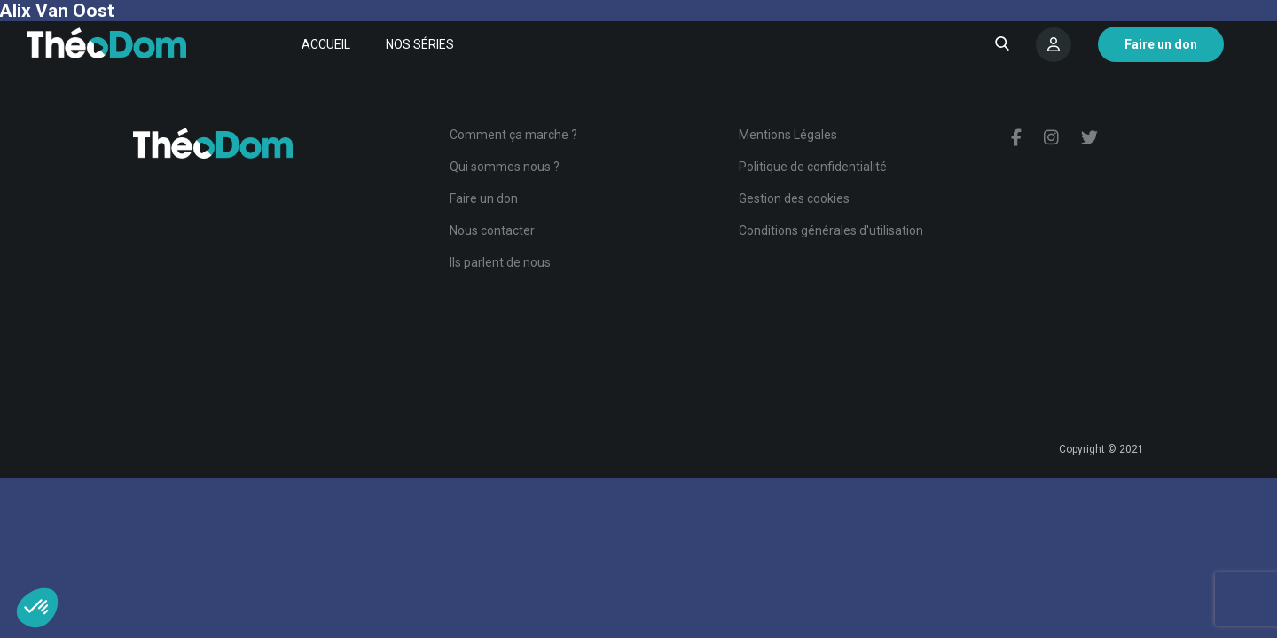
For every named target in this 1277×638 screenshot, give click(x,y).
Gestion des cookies (794, 198)
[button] (37, 608)
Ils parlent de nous (500, 262)
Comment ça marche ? (513, 135)
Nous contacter (492, 230)
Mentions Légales (788, 135)
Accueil (326, 44)
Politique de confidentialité (813, 167)
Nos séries (420, 44)
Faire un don (484, 198)
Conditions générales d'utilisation (831, 230)
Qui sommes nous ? (505, 167)
